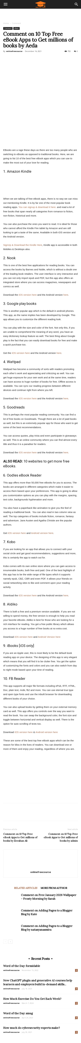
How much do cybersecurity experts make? (31, 1028)
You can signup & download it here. (37, 207)
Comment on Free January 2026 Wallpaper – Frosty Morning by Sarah (48, 896)
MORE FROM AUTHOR (54, 888)
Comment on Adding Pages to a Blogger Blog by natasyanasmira (46, 927)
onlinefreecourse (14, 51)
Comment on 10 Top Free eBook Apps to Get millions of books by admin (61, 837)
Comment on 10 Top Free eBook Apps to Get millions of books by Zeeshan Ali (20, 837)
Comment (16, 23)
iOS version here (28, 294)
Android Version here (49, 636)
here (65, 294)
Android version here (42, 533)
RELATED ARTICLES (25, 888)
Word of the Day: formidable (21, 966)
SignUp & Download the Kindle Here (22, 245)
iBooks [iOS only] (20, 646)
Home (6, 23)
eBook (16, 28)
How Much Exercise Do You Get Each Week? (32, 999)
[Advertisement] (40, 14)
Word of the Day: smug (18, 1013)
